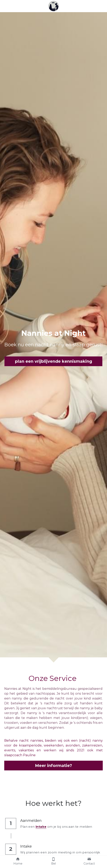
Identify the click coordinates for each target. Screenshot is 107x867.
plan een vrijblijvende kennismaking (53, 361)
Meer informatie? (53, 765)
